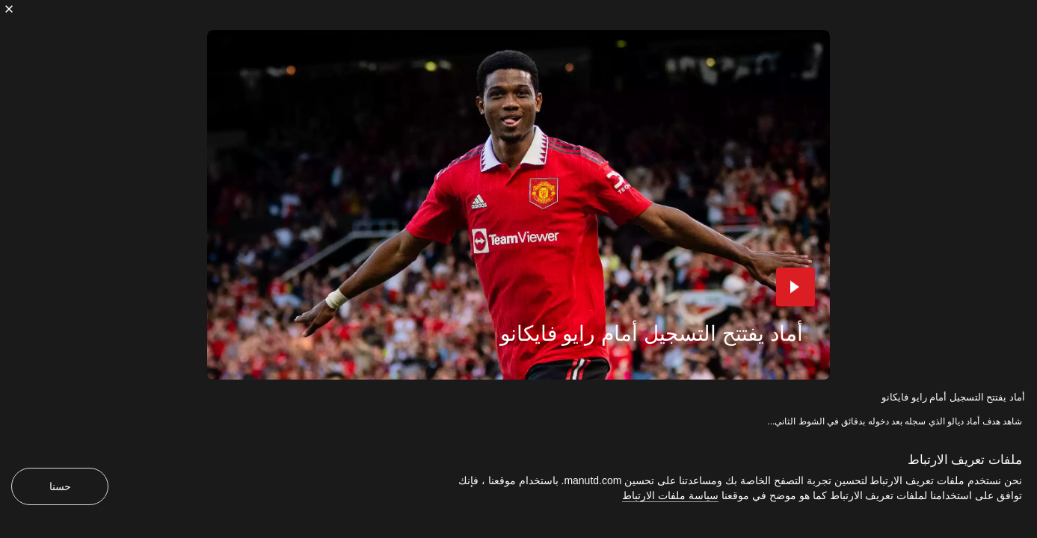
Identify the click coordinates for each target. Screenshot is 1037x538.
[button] (795, 287)
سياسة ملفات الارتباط (670, 495)
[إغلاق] (9, 9)
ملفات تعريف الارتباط (965, 460)
